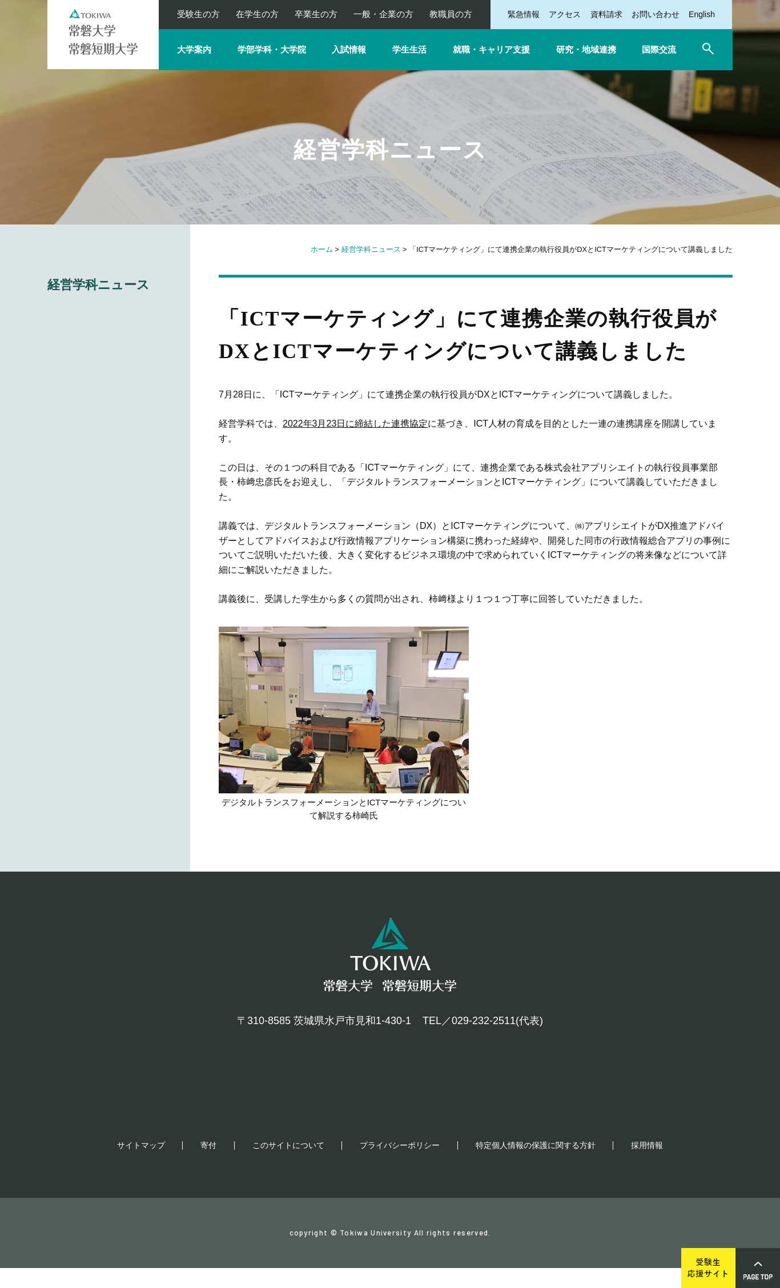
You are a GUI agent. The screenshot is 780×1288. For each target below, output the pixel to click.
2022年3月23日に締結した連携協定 (355, 423)
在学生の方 (257, 14)
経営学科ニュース (371, 249)
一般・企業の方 (383, 14)
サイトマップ (141, 1165)
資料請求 (606, 14)
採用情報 (647, 1165)
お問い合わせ (656, 14)
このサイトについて (288, 1165)
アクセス (565, 14)
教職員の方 (450, 14)
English (702, 14)
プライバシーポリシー (400, 1165)
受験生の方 (198, 14)
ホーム (322, 249)
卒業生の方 (316, 14)
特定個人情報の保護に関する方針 (536, 1165)
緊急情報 (524, 14)
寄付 (208, 1165)
